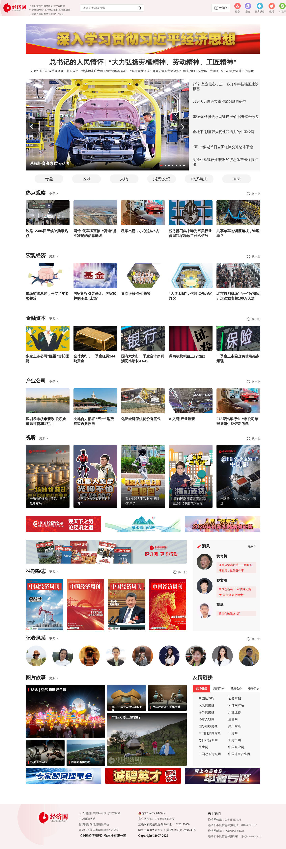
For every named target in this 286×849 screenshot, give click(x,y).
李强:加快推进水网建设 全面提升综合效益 (226, 117)
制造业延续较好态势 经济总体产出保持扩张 (225, 162)
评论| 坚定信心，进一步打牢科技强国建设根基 (226, 86)
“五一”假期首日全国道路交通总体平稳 (223, 147)
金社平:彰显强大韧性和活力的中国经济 (223, 132)
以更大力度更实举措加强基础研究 (219, 102)
